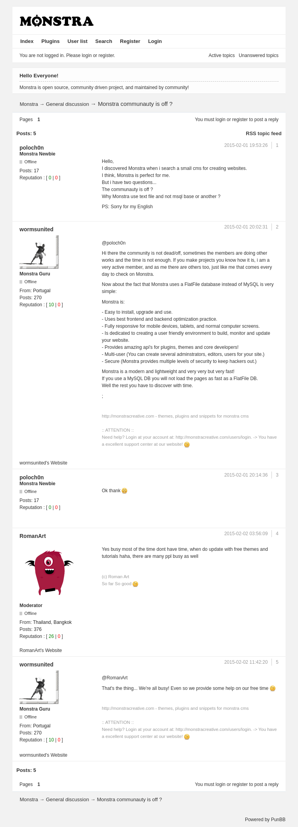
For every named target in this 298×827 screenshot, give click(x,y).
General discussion (67, 104)
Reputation (31, 177)
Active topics (222, 55)
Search (103, 41)
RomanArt (33, 536)
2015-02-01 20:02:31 (246, 227)
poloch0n (32, 148)
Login (155, 41)
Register (130, 41)
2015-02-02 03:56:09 (246, 533)
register (240, 119)
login (220, 119)
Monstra (29, 104)
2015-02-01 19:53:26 (246, 145)
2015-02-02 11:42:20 (246, 662)
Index (27, 41)
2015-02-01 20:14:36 (246, 475)
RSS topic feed (264, 133)
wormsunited (36, 229)
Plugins (50, 41)
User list (77, 41)
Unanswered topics (258, 55)
